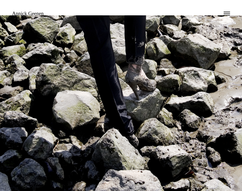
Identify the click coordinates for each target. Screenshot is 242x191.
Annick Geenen (28, 13)
